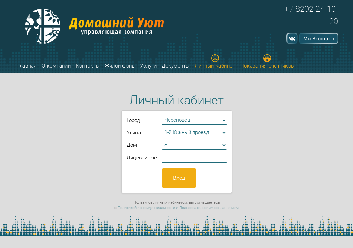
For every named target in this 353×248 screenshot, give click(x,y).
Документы (176, 66)
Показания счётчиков (267, 61)
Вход (179, 178)
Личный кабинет (215, 61)
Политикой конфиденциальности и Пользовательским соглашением (178, 208)
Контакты (88, 66)
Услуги (148, 66)
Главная (27, 66)
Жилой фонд (120, 66)
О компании (56, 66)
